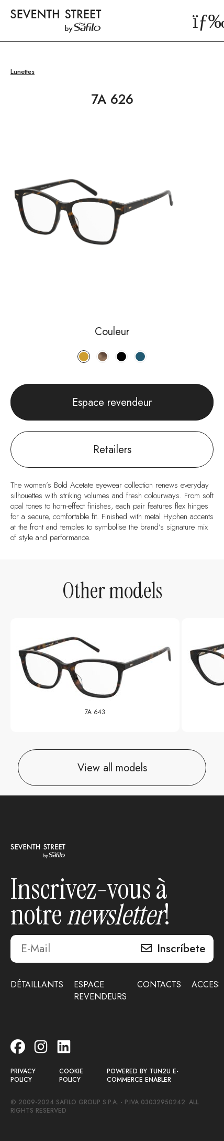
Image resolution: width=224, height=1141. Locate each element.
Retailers (112, 449)
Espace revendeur (112, 402)
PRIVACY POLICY (23, 1075)
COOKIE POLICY (71, 1075)
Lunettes (22, 72)
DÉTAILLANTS (36, 984)
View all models (112, 768)
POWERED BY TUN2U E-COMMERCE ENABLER (142, 1075)
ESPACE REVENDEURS (100, 990)
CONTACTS (159, 984)
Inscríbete (181, 948)
